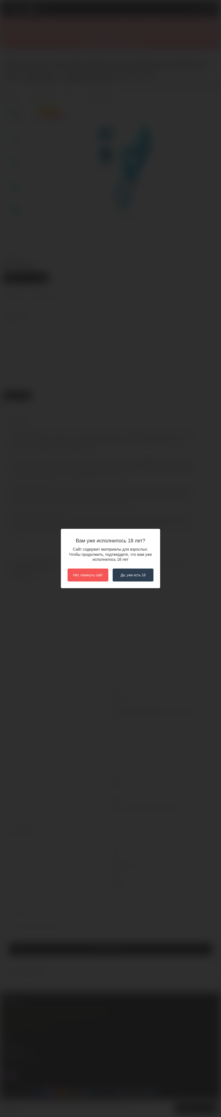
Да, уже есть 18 (133, 575)
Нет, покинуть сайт (88, 575)
